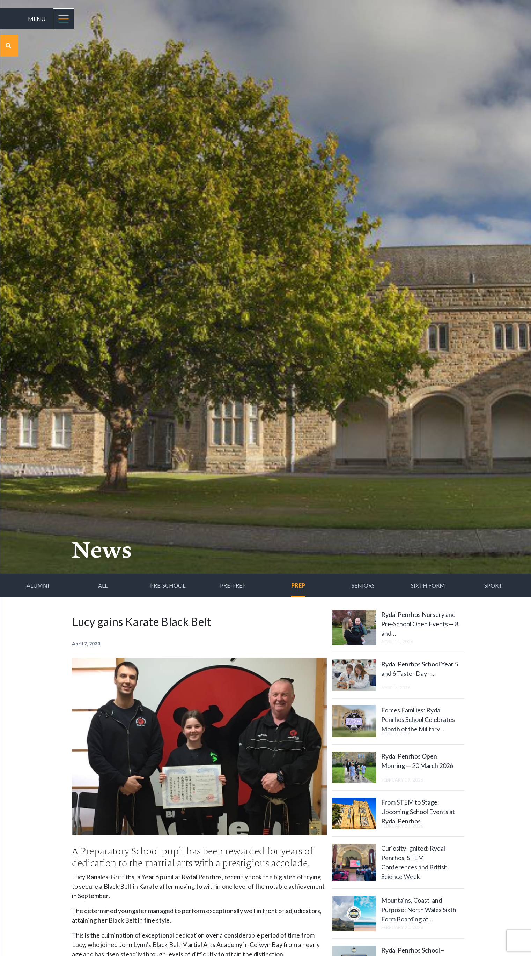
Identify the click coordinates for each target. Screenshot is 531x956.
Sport (493, 585)
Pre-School (167, 585)
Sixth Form (428, 585)
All (103, 585)
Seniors (363, 585)
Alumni (38, 585)
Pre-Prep (233, 585)
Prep (298, 585)
